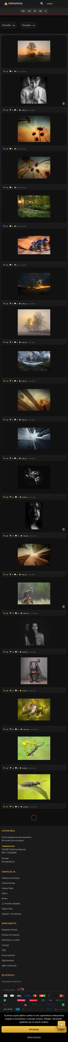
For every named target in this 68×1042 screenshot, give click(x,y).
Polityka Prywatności (10, 919)
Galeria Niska (7, 872)
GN (29, 11)
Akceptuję (34, 1029)
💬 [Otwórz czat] (61, 1025)
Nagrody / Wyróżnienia (11, 898)
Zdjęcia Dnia (7, 893)
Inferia (4, 877)
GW (23, 11)
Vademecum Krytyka (10, 862)
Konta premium (8, 939)
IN (35, 11)
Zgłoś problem (8, 944)
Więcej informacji (34, 1037)
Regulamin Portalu (9, 914)
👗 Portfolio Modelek (11, 887)
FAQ (4, 934)
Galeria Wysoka (8, 867)
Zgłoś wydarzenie (9, 950)
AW (40, 11)
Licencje (5, 929)
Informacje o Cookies (11, 924)
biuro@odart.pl (8, 846)
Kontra (5, 882)
